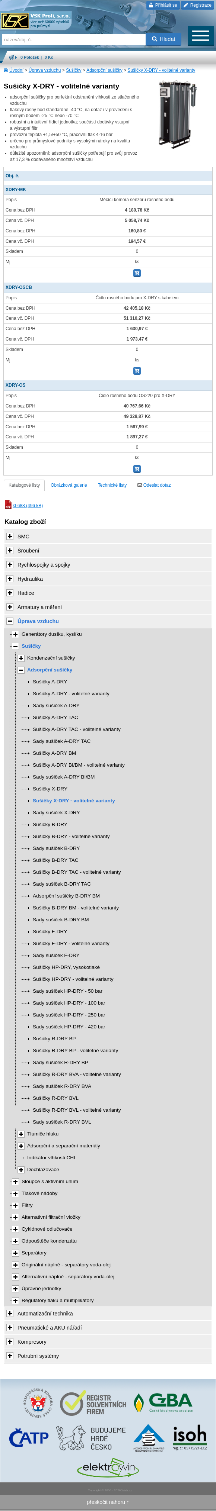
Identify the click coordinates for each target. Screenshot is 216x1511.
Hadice (26, 593)
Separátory (34, 1253)
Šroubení (28, 551)
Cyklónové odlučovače (47, 1229)
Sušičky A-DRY (50, 681)
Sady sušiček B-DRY (56, 848)
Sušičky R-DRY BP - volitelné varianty (75, 1050)
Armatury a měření (40, 607)
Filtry (27, 1205)
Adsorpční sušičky (104, 70)
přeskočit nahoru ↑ (108, 1502)
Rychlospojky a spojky (44, 565)
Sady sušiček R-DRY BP (60, 1062)
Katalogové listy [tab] (24, 485)
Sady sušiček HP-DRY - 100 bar (69, 1003)
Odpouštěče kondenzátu (49, 1241)
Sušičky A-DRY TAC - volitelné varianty (77, 729)
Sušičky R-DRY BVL (56, 1098)
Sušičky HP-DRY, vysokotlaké (66, 967)
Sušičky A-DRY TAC (55, 717)
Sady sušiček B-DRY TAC (62, 884)
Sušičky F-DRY (50, 931)
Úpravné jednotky (41, 1288)
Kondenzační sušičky (51, 658)
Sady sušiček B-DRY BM (61, 919)
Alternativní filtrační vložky (51, 1217)
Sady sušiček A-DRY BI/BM (64, 777)
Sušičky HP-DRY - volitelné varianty (73, 979)
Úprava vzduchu (45, 70)
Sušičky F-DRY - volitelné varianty (71, 943)
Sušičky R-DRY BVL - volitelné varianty (77, 1110)
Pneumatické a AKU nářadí (50, 1328)
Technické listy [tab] (112, 485)
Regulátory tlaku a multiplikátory (58, 1300)
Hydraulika (30, 579)
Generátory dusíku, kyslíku (52, 634)
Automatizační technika (45, 1314)
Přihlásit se (163, 5)
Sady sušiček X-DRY (56, 812)
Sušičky (73, 70)
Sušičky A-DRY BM (54, 753)
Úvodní (16, 70)
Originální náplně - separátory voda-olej (66, 1264)
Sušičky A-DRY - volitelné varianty (71, 693)
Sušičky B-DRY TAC (56, 860)
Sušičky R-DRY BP (54, 1038)
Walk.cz (126, 1490)
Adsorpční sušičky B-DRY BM (66, 896)
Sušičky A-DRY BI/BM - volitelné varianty (79, 765)
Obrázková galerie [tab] (69, 485)
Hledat (163, 39)
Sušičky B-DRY (50, 824)
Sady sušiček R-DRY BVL (62, 1122)
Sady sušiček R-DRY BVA (62, 1086)
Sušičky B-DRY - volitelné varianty (71, 836)
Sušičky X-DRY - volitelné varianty (162, 70)
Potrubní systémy (38, 1356)
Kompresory (32, 1342)
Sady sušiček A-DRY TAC (61, 741)
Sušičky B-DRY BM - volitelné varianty (76, 908)
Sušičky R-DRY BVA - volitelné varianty (77, 1074)
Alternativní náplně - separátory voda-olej (68, 1276)
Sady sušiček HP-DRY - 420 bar (69, 1027)
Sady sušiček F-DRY (56, 955)
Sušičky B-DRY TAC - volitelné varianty (77, 872)
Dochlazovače (43, 1169)
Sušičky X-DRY (50, 789)
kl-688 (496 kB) (23, 505)
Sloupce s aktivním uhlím (50, 1181)
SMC (23, 536)
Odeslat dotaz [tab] (154, 485)
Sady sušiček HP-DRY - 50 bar (67, 991)
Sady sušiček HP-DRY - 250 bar (69, 1015)
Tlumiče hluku (42, 1134)
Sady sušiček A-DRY (56, 705)
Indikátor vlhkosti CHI (51, 1157)
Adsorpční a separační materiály (63, 1145)
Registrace (198, 5)
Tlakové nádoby (39, 1193)
